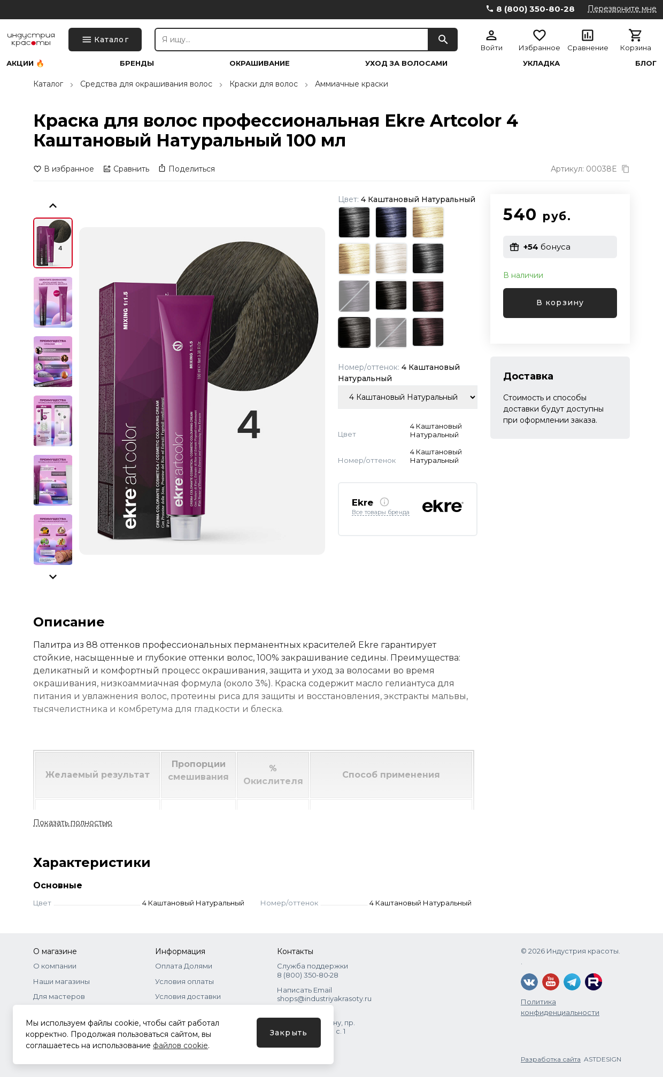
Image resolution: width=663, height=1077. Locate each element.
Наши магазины (61, 981)
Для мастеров (59, 996)
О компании (54, 966)
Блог (646, 63)
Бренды (137, 63)
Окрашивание (259, 63)
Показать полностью (72, 822)
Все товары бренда (381, 512)
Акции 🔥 (25, 63)
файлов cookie (180, 1045)
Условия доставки (188, 996)
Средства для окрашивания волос (146, 84)
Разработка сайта (551, 1059)
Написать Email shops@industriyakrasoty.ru (324, 994)
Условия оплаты (184, 981)
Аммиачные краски (351, 84)
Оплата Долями (183, 966)
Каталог (48, 84)
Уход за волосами (406, 63)
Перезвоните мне (622, 8)
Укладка (541, 63)
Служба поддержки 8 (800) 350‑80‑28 (312, 970)
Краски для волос (263, 84)
